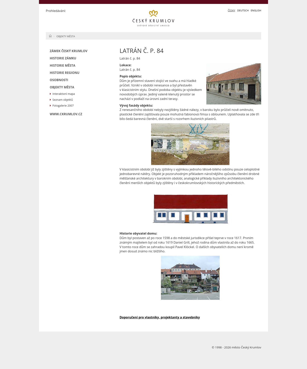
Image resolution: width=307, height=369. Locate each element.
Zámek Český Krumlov (68, 51)
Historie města (62, 65)
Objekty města (65, 36)
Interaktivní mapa (63, 94)
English (256, 10)
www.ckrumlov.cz (66, 114)
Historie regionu (64, 73)
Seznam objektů (62, 100)
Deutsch (243, 10)
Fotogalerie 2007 (63, 105)
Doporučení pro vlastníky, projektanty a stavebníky (160, 317)
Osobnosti (59, 80)
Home (50, 35)
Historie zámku (63, 58)
